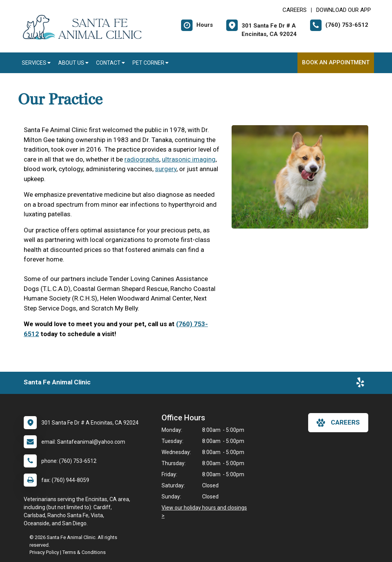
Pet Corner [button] (150, 63)
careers (338, 422)
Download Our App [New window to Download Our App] (343, 10)
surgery (165, 169)
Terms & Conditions (84, 552)
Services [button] (36, 63)
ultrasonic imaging (189, 159)
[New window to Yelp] (360, 384)
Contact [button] (110, 63)
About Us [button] (73, 63)
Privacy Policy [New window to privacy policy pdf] (44, 552)
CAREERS (295, 10)
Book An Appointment (335, 62)
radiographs (141, 159)
